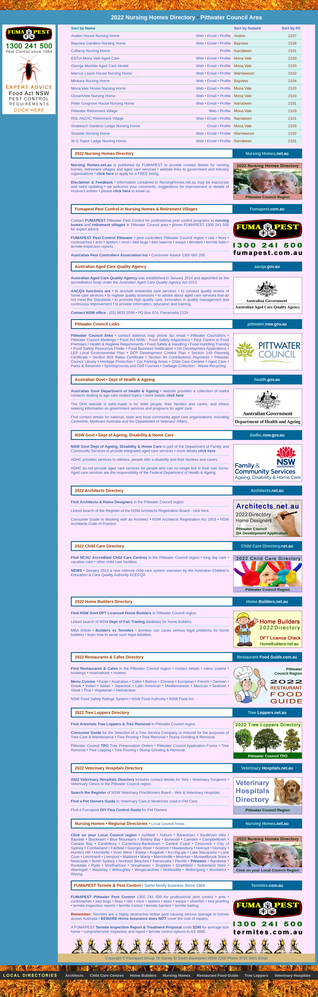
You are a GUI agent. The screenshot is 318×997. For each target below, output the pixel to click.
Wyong (76, 874)
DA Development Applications (202, 348)
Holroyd (202, 848)
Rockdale (78, 865)
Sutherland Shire (211, 865)
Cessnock (203, 843)
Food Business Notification (150, 348)
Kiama (140, 852)
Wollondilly (172, 869)
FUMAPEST (84, 927)
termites (196, 242)
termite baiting (186, 905)
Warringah (79, 869)
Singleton (163, 865)
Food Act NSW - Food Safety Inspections (155, 340)
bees (168, 901)
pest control (204, 897)
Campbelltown (214, 839)
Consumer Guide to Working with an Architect (109, 519)
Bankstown (186, 835)
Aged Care (217, 361)
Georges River (139, 848)
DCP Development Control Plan (158, 353)
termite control (131, 905)
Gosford (162, 848)
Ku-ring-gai (177, 852)
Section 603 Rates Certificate (118, 357)
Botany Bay (150, 839)
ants (99, 242)
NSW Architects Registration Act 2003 (184, 519)
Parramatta (162, 861)
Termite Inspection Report (119, 927)
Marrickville (163, 856)
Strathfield (184, 865)
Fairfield (117, 848)
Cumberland (97, 848)
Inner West (122, 852)
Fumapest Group (140, 958)
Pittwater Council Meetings (93, 340)
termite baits (216, 242)
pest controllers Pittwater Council (164, 238)
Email (263, 958)
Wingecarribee (147, 869)
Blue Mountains (123, 839)
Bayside (77, 839)
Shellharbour (115, 865)
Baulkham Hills (213, 835)
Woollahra (217, 869)
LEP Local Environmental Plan (98, 353)
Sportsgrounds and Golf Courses (131, 366)
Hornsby (219, 848)
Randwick (218, 861)
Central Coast (178, 843)
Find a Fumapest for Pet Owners (119, 810)
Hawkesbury (182, 848)
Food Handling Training (209, 344)
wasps (180, 242)
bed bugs (140, 242)
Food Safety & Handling (166, 344)
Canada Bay (82, 843)
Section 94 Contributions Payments (179, 357)
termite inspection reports (92, 246)
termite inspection (88, 905)
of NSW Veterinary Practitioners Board (121, 792)
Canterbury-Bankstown (141, 843)
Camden (191, 839)
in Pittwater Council (155, 613)
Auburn (166, 835)
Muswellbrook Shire (210, 856)
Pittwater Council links (92, 335)
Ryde (95, 865)
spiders (112, 242)
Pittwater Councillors (208, 335)
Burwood (172, 839)
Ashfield (148, 835)
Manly (145, 856)
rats (211, 238)
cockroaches (81, 242)
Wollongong (195, 869)
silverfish (197, 901)
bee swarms (161, 242)
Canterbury (107, 843)
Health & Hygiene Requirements (117, 344)
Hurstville (102, 852)
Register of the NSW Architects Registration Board (148, 510)
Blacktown (97, 839)
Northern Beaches (134, 861)
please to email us (125, 191)
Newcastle (79, 861)
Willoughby (121, 869)
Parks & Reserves (86, 366)
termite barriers (158, 905)
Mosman (183, 856)
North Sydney (103, 861)
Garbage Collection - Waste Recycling (194, 366)
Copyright (114, 958)
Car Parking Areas (152, 361)
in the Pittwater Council (126, 502)
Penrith (181, 861)
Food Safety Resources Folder (99, 348)
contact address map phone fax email (151, 335)
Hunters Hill (80, 852)
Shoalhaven (141, 865)
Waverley (100, 869)
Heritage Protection (116, 361)
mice (125, 242)
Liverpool (111, 856)
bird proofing (218, 901)
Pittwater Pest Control (125, 220)
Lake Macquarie (203, 852)
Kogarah (157, 852)
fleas (222, 238)
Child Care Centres (188, 361)
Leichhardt (92, 856)
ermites (101, 914)
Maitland (130, 856)
